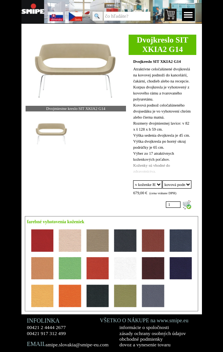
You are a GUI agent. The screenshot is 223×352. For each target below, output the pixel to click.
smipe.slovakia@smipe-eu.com (77, 344)
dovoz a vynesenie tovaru (145, 344)
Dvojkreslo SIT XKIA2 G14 (157, 61)
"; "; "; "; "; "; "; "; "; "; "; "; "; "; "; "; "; (147, 184)
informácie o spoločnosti (144, 327)
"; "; (176, 184)
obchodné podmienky (141, 339)
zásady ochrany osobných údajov (153, 333)
